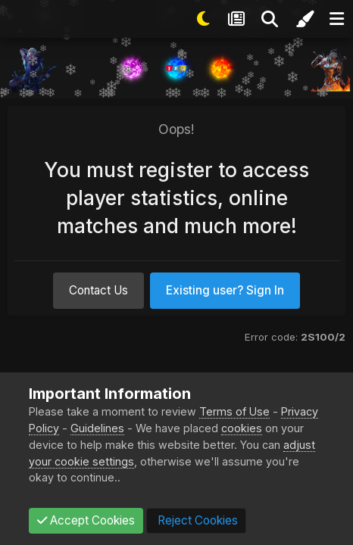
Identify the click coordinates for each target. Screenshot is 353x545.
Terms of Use (234, 411)
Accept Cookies (86, 520)
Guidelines (97, 428)
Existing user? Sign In (225, 290)
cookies (241, 428)
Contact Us (98, 290)
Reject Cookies (196, 520)
